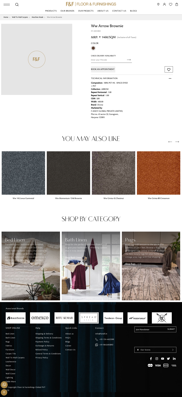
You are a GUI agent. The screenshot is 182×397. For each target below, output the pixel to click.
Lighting (9, 378)
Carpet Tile (11, 354)
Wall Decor (11, 370)
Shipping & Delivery (44, 334)
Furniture (10, 350)
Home (6, 17)
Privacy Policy (42, 358)
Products (51, 11)
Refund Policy (42, 350)
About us (102, 11)
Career (68, 346)
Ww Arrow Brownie (54, 17)
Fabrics (9, 346)
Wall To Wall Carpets (20, 17)
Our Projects (86, 11)
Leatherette (11, 362)
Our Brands (67, 11)
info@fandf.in (101, 334)
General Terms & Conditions (48, 354)
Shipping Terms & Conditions (49, 338)
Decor (8, 366)
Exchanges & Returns (45, 346)
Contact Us (119, 11)
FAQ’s (68, 338)
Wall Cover (10, 374)
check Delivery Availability (103, 56)
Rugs (8, 342)
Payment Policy (42, 342)
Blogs (133, 11)
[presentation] (170, 141)
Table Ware (11, 382)
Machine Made (37, 17)
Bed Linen (10, 334)
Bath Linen (10, 338)
